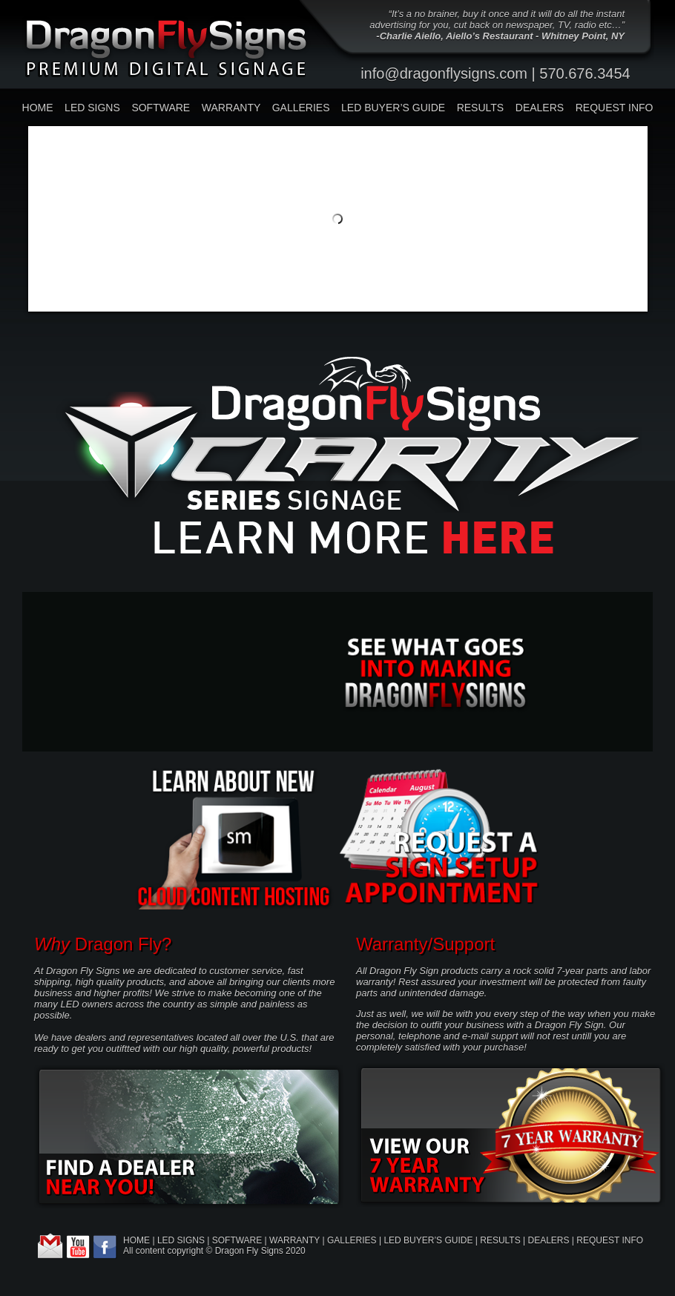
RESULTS (480, 108)
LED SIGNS (92, 108)
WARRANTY (231, 108)
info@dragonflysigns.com (443, 73)
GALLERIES (301, 108)
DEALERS (540, 108)
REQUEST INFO (614, 108)
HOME (37, 108)
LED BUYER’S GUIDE (393, 108)
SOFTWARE (160, 108)
